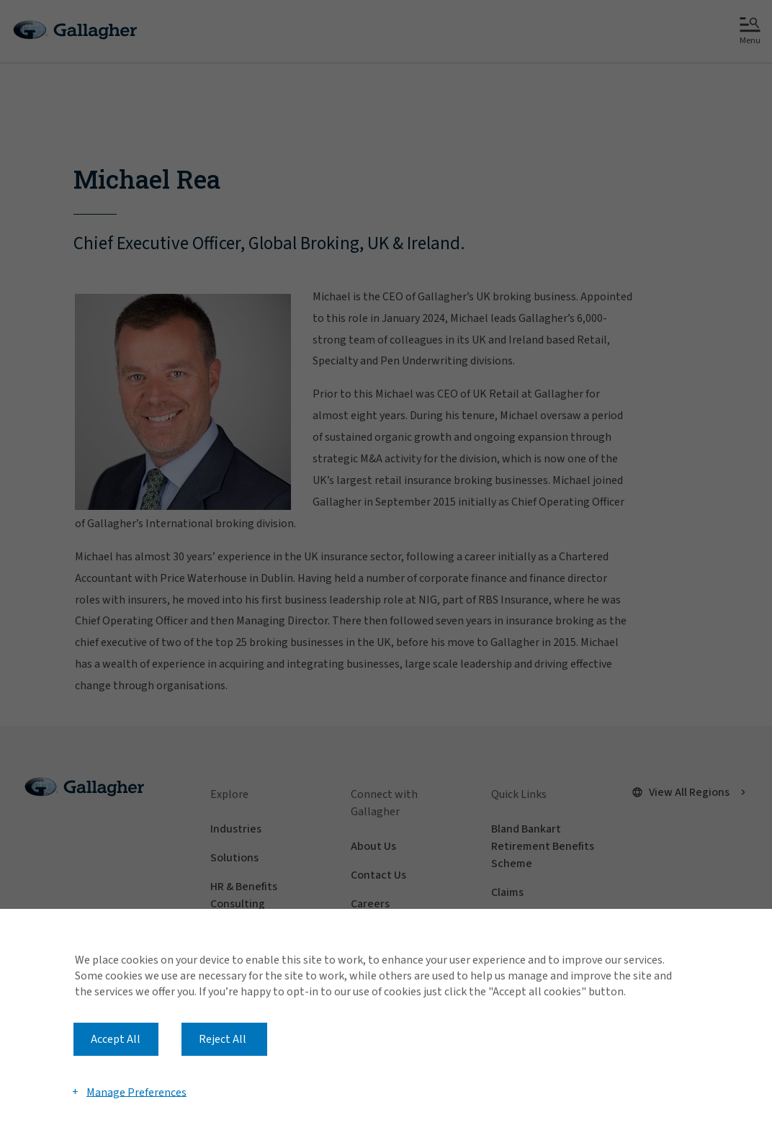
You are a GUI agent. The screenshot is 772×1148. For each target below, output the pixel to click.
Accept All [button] (115, 1039)
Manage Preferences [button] (136, 1092)
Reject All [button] (222, 1039)
